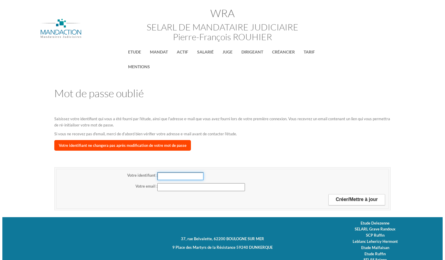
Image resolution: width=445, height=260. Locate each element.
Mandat (159, 51)
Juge (227, 51)
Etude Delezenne (375, 223)
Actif (182, 51)
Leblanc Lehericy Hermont (375, 241)
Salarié (205, 51)
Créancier (283, 51)
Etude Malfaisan (375, 247)
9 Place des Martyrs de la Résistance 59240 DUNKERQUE (222, 247)
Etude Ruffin (375, 253)
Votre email (145, 186)
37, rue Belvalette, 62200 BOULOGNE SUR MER (222, 238)
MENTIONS (139, 66)
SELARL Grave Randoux (375, 229)
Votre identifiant (141, 175)
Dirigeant (252, 51)
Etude (134, 51)
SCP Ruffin (375, 235)
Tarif (309, 51)
